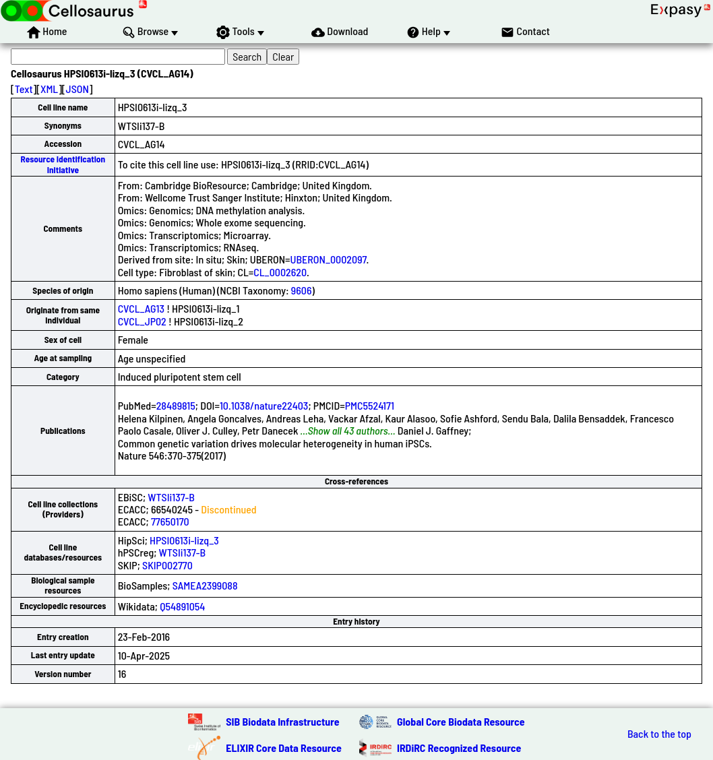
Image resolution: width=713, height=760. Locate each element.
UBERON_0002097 (328, 259)
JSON (77, 88)
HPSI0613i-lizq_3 (184, 540)
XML (49, 88)
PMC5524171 (369, 405)
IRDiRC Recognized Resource (459, 747)
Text (24, 88)
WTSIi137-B (171, 496)
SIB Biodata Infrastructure (282, 721)
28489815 (175, 405)
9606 (301, 290)
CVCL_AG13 (141, 308)
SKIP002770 (167, 565)
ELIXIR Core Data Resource (284, 747)
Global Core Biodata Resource (461, 721)
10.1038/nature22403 (264, 405)
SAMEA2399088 (205, 585)
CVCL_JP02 (142, 321)
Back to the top (659, 734)
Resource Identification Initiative (62, 164)
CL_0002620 (280, 271)
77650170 (170, 521)
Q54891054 (182, 606)
